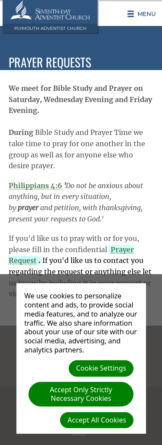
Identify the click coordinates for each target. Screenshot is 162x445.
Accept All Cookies (96, 420)
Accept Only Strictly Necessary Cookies (81, 394)
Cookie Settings (101, 368)
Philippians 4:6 (35, 185)
